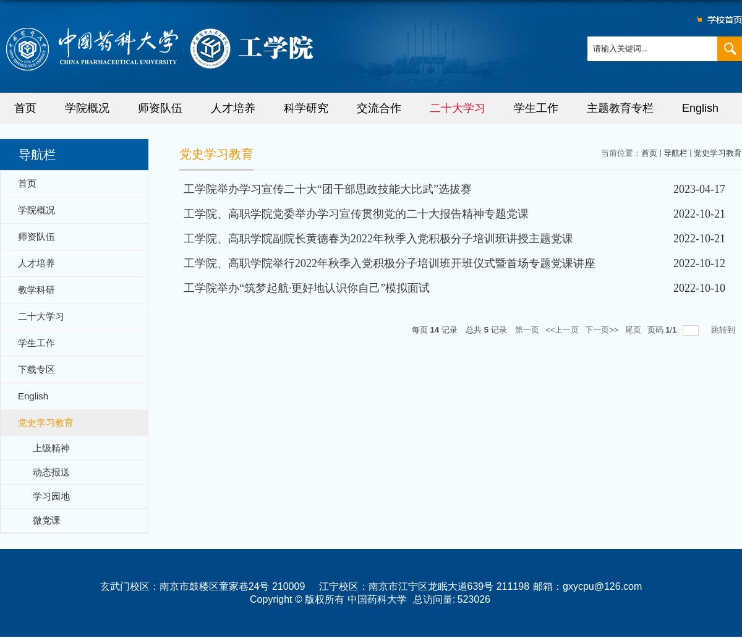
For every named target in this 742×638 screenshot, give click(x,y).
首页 (25, 108)
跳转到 (724, 329)
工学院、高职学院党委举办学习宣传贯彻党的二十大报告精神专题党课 (356, 214)
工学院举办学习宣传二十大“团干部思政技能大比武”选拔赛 (328, 189)
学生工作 (536, 108)
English (700, 108)
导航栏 (675, 153)
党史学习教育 (718, 153)
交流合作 (379, 108)
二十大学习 (457, 108)
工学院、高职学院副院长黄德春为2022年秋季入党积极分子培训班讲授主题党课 (378, 238)
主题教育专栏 (620, 108)
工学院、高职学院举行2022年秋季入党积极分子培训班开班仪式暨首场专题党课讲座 (389, 263)
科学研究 (306, 108)
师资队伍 (160, 108)
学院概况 (87, 108)
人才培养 (233, 108)
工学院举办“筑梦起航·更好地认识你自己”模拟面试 (307, 288)
